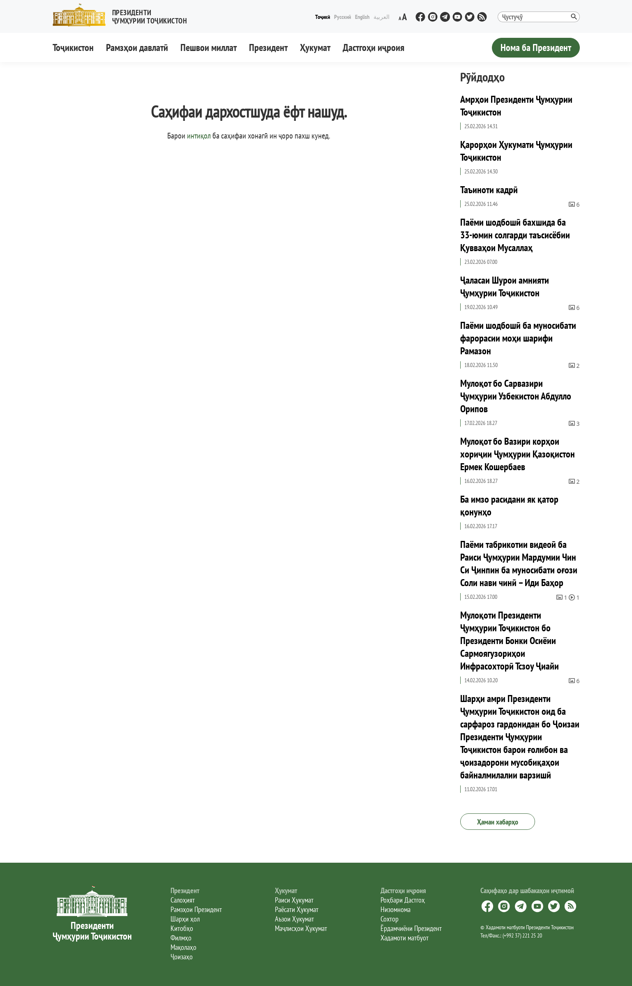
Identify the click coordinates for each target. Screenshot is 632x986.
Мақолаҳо (183, 947)
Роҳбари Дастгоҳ (403, 900)
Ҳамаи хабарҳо (497, 822)
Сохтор (390, 919)
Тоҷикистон (73, 47)
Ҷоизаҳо (182, 956)
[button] (123, 15)
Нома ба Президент (536, 47)
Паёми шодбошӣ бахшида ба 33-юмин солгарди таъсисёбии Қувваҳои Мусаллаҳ (515, 235)
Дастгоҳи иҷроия (373, 47)
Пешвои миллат (208, 47)
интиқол (199, 135)
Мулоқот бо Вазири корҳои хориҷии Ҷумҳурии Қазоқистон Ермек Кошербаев (517, 454)
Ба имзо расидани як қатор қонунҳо (509, 505)
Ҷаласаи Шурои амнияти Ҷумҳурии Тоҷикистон (504, 286)
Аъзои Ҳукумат (294, 919)
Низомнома (396, 909)
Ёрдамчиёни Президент (411, 928)
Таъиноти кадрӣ (489, 189)
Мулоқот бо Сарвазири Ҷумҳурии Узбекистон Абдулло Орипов (515, 396)
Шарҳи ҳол (185, 919)
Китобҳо (182, 928)
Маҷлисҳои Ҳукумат (301, 928)
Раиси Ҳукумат (294, 900)
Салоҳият (183, 900)
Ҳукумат (315, 47)
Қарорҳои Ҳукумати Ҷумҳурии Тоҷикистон (516, 151)
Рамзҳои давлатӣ (137, 47)
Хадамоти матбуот (405, 937)
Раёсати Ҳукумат (296, 909)
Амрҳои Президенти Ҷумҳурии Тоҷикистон (516, 105)
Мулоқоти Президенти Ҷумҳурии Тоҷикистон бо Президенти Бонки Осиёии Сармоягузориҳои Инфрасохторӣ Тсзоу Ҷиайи (509, 640)
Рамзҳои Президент (196, 909)
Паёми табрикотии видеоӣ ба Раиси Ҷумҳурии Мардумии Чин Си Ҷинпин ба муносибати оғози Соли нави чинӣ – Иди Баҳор (518, 563)
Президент (268, 47)
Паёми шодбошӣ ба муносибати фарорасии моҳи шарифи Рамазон (518, 338)
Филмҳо (181, 937)
